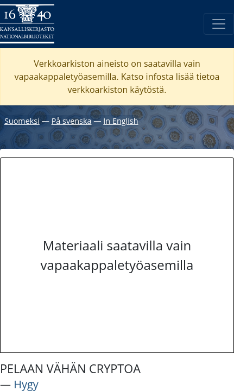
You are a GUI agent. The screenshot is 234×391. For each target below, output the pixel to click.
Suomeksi (22, 121)
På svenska (72, 121)
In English (120, 121)
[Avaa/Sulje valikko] (219, 24)
